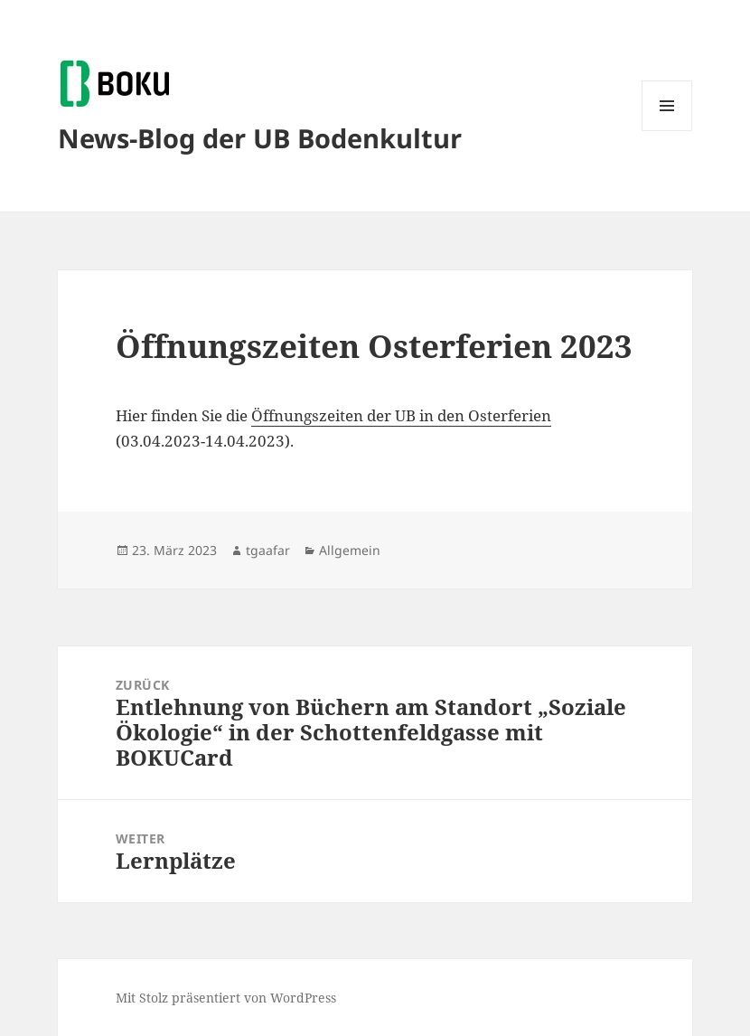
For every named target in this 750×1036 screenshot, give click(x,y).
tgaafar (268, 550)
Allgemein (349, 550)
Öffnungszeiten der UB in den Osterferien (401, 415)
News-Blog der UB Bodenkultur (260, 137)
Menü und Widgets (667, 130)
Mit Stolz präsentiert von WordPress (226, 997)
